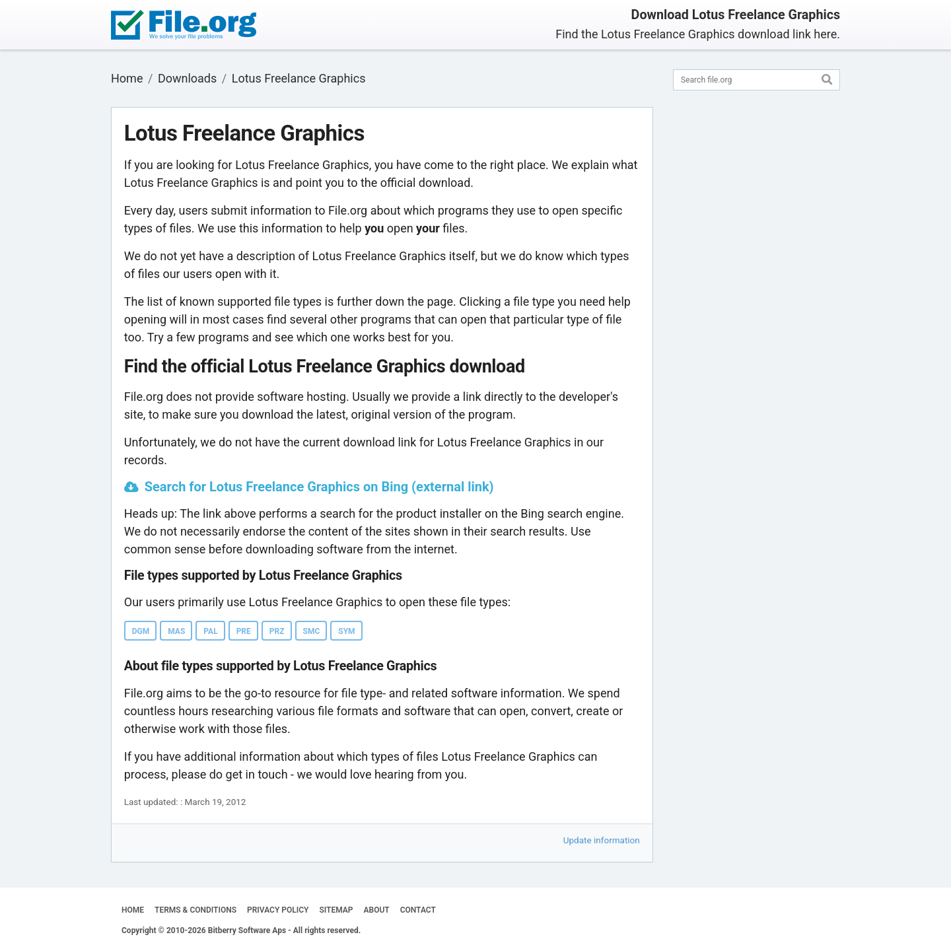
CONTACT (418, 910)
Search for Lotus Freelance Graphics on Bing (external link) (319, 487)
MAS (176, 631)
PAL (210, 631)
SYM (346, 631)
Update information (601, 840)
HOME (133, 910)
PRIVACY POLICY (277, 910)
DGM (140, 631)
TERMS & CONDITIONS (195, 910)
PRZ (277, 631)
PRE (243, 631)
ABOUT (377, 910)
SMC (311, 631)
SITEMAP (336, 910)
